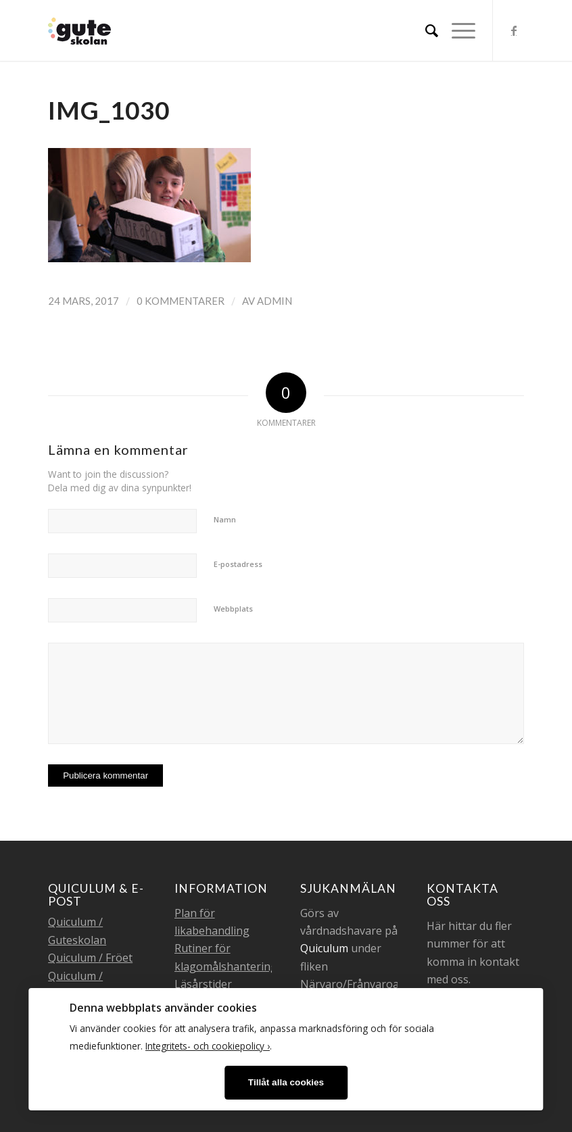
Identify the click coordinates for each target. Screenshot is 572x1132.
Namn (225, 519)
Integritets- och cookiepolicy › (207, 1045)
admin (274, 301)
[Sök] (425, 30)
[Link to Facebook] (514, 30)
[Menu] (456, 30)
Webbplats (233, 609)
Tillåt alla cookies (286, 1082)
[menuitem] (425, 30)
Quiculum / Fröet (90, 957)
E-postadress (238, 564)
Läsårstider (203, 984)
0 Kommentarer (180, 301)
